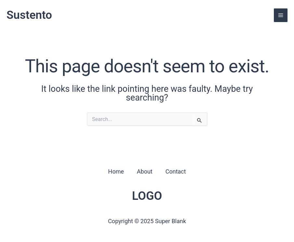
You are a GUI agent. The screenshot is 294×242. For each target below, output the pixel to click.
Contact (175, 171)
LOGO (147, 196)
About (144, 171)
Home (116, 171)
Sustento (29, 15)
